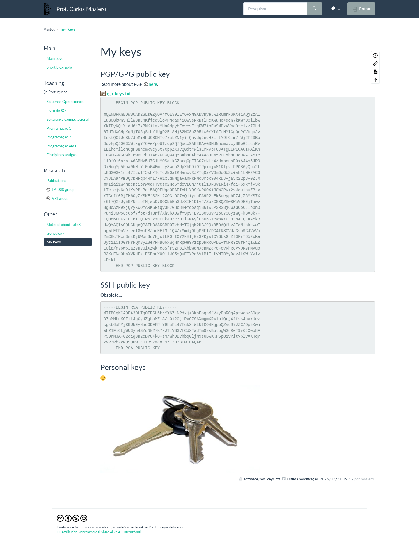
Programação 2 (59, 137)
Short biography (60, 67)
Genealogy (55, 233)
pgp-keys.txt (118, 93)
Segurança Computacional (68, 119)
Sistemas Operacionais (65, 101)
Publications (56, 180)
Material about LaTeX (64, 224)
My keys (54, 242)
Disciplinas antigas (62, 154)
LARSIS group (63, 189)
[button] (335, 8)
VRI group (60, 198)
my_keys (68, 29)
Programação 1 (59, 128)
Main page (55, 58)
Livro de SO (56, 110)
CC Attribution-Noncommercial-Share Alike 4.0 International (99, 532)
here (153, 84)
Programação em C (62, 146)
